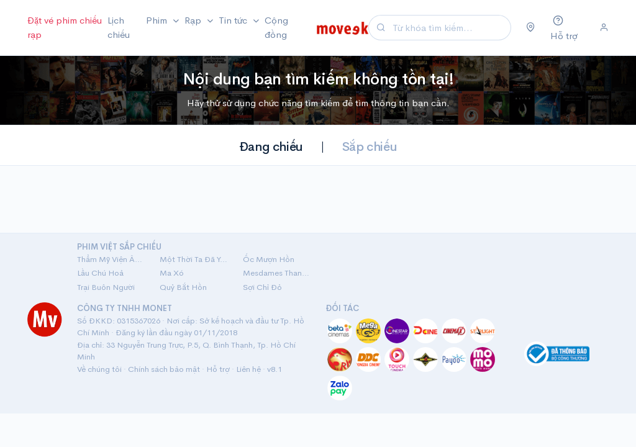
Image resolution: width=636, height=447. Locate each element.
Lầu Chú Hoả (100, 273)
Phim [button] (158, 20)
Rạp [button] (194, 20)
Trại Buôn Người (106, 287)
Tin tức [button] (234, 20)
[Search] (450, 27)
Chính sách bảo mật (164, 369)
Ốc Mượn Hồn (268, 259)
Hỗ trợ (218, 369)
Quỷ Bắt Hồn (183, 287)
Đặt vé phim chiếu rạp (64, 27)
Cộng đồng (276, 27)
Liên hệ (248, 369)
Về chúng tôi (99, 369)
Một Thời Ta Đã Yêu (193, 259)
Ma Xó (172, 273)
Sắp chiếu (369, 147)
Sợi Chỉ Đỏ (262, 287)
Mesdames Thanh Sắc (277, 273)
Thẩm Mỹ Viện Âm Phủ (111, 259)
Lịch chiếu (118, 27)
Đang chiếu (271, 147)
